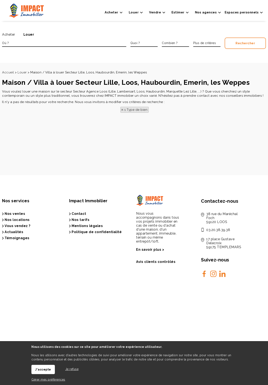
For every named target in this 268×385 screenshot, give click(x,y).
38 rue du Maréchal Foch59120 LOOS (222, 218)
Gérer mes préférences (48, 379)
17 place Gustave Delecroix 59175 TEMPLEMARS (223, 243)
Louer (28, 35)
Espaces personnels (242, 12)
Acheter (8, 35)
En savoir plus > (150, 250)
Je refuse (72, 369)
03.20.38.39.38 (218, 230)
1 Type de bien (135, 110)
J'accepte (43, 369)
